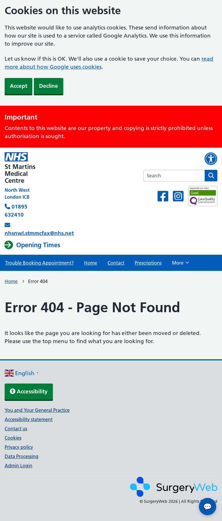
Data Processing (21, 456)
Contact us (16, 428)
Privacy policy (19, 447)
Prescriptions (148, 263)
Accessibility (29, 391)
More (180, 264)
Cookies (13, 438)
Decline (48, 86)
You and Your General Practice (37, 410)
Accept (18, 86)
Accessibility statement (29, 419)
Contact (116, 263)
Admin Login (18, 465)
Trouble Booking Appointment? (39, 263)
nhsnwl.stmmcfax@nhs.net (39, 233)
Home (90, 263)
